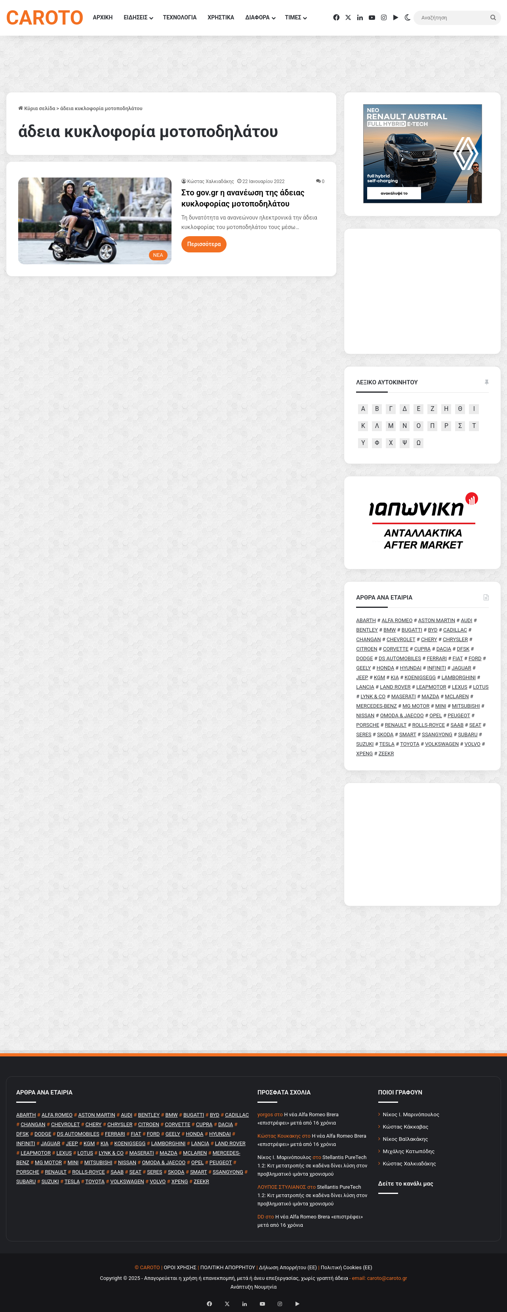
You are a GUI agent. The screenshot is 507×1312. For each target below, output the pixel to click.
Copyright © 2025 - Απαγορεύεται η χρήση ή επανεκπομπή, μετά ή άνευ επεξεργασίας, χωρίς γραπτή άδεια (224, 1278)
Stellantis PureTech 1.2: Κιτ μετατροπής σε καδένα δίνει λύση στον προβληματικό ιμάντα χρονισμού (312, 1165)
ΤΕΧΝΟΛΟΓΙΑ (179, 17)
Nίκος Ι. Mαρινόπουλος (284, 1157)
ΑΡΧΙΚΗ (103, 17)
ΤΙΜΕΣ (293, 17)
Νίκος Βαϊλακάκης (405, 1139)
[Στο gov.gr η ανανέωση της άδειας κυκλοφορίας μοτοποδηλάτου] (95, 221)
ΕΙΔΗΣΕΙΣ (135, 17)
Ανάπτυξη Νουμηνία (254, 1287)
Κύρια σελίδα (36, 108)
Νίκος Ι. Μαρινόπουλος (411, 1114)
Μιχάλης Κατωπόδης (409, 1151)
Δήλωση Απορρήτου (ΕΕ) (288, 1267)
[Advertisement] (422, 844)
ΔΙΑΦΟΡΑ (257, 17)
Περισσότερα (204, 244)
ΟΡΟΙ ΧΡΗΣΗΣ (180, 1267)
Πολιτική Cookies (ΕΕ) (346, 1267)
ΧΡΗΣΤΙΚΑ (221, 17)
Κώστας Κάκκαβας (406, 1126)
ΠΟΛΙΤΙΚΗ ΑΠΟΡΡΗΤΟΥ (227, 1267)
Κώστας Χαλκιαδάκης (210, 181)
